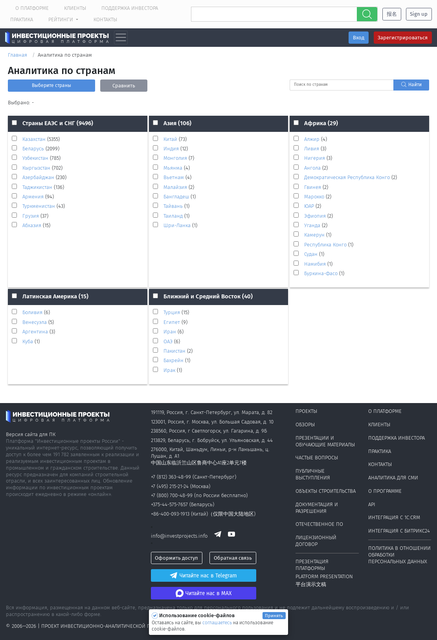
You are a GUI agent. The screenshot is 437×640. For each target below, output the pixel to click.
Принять (274, 615)
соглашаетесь (217, 622)
